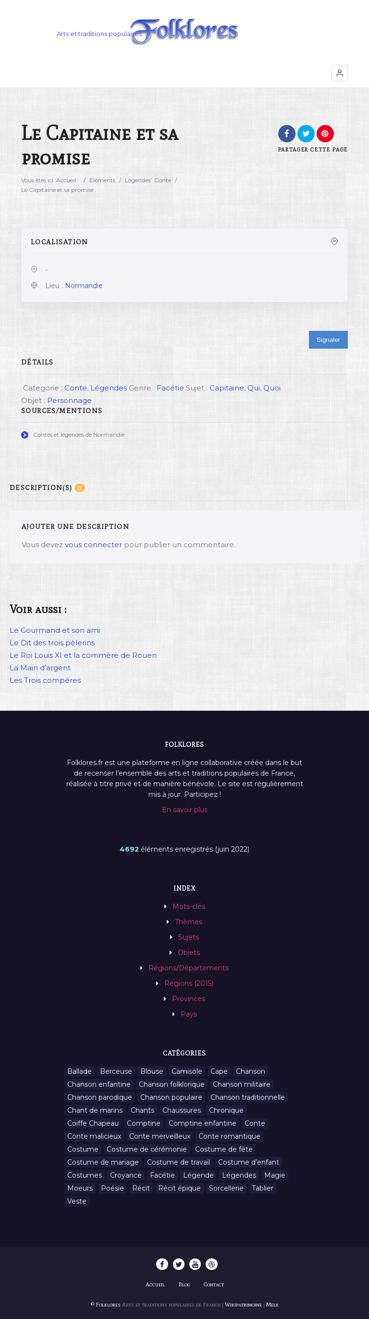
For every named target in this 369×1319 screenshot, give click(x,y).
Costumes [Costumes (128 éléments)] (84, 1175)
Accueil (66, 180)
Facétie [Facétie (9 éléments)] (162, 1175)
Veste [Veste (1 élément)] (76, 1201)
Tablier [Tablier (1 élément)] (262, 1188)
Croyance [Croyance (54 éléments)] (126, 1175)
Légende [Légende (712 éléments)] (198, 1175)
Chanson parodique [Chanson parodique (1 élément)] (99, 1097)
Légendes (137, 180)
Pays (189, 1014)
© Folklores (106, 1304)
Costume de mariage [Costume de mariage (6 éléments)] (103, 1162)
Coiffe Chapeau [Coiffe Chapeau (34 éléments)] (93, 1123)
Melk (272, 1304)
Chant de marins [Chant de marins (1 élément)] (95, 1110)
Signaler (328, 339)
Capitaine (226, 387)
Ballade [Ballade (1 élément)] (79, 1071)
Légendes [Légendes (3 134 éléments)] (239, 1175)
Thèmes (188, 921)
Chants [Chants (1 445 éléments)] (142, 1110)
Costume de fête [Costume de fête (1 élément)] (224, 1149)
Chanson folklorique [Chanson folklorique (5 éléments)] (172, 1084)
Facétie (170, 387)
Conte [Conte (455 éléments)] (255, 1123)
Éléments (102, 180)
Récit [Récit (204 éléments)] (141, 1188)
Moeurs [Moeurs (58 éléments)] (80, 1188)
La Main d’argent (40, 667)
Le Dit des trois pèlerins (52, 642)
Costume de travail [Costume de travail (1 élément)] (178, 1162)
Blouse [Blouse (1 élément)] (151, 1071)
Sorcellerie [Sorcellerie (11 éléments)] (226, 1188)
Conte (162, 180)
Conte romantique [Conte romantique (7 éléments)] (229, 1136)
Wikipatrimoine (243, 1304)
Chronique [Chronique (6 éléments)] (226, 1110)
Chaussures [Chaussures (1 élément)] (181, 1110)
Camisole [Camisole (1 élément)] (187, 1071)
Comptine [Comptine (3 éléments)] (143, 1123)
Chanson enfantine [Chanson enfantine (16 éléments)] (99, 1084)
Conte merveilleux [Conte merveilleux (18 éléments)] (159, 1136)
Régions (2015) (188, 983)
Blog (184, 1284)
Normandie (84, 285)
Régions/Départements (188, 968)
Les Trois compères (45, 680)
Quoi (272, 387)
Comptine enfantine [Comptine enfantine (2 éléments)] (202, 1123)
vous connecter (93, 544)
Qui (253, 387)
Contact (214, 1284)
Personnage (69, 400)
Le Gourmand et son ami (55, 630)
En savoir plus (185, 809)
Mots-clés (188, 906)
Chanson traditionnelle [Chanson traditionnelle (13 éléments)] (247, 1097)
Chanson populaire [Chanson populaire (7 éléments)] (171, 1097)
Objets (189, 952)
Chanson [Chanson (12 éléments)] (250, 1071)
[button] (340, 73)
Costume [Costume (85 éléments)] (82, 1149)
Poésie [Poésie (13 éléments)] (112, 1188)
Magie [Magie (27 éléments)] (274, 1175)
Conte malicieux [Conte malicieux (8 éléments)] (94, 1136)
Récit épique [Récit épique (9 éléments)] (179, 1188)
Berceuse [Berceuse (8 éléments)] (116, 1071)
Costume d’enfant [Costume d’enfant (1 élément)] (248, 1162)
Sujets (188, 937)
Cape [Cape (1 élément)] (219, 1071)
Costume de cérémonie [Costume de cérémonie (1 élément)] (147, 1149)
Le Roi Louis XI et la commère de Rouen (83, 655)
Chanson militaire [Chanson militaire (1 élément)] (242, 1084)
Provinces (188, 998)
